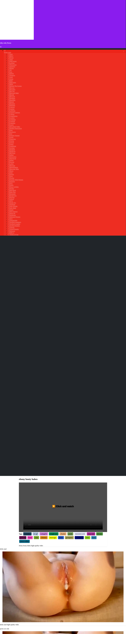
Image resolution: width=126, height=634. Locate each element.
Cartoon (11, 107)
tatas (87, 299)
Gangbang (12, 146)
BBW (10, 84)
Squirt (10, 210)
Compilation (12, 116)
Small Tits (12, 203)
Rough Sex (12, 195)
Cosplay (11, 118)
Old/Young (12, 61)
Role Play (12, 192)
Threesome (12, 65)
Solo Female (12, 206)
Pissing (11, 178)
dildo (61, 299)
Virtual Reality (13, 229)
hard (94, 299)
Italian (11, 160)
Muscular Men (13, 169)
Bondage (11, 98)
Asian (10, 79)
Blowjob (11, 96)
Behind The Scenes (15, 86)
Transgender (12, 220)
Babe (10, 81)
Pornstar (11, 181)
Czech (10, 125)
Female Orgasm (13, 135)
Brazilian (11, 100)
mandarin (79, 299)
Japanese (11, 66)
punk (70, 295)
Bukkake (11, 105)
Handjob (11, 150)
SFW (10, 201)
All (10, 70)
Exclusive (12, 132)
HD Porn (11, 153)
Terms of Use (13, 234)
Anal (10, 59)
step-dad (91, 295)
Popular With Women (15, 180)
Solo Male (12, 208)
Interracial (12, 158)
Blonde (11, 95)
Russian (11, 197)
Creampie (12, 119)
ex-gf (36, 295)
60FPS (11, 73)
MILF (10, 56)
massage (53, 299)
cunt (36, 299)
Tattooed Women (14, 217)
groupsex (69, 299)
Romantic (12, 194)
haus (30, 299)
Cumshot (11, 123)
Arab (10, 77)
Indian (11, 155)
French (11, 142)
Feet (10, 134)
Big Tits (11, 91)
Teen (10, 54)
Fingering (12, 139)
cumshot (27, 295)
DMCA (11, 233)
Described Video (14, 127)
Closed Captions (14, 112)
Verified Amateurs (14, 222)
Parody (11, 174)
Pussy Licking (13, 187)
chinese (44, 299)
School (11, 199)
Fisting (11, 141)
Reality (11, 188)
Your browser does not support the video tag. (63, 348)
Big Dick (11, 89)
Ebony (11, 58)
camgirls (43, 295)
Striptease (12, 215)
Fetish (10, 137)
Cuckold (11, 121)
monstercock (80, 295)
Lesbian (11, 63)
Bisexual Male (13, 93)
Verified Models (14, 226)
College (11, 114)
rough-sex (53, 295)
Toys (10, 218)
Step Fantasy (13, 211)
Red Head (12, 190)
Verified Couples (14, 224)
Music (10, 171)
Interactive (12, 157)
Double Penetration (15, 128)
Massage (11, 165)
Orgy (10, 173)
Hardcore (11, 151)
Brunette (11, 104)
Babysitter (12, 82)
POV (10, 183)
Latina (11, 164)
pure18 (22, 299)
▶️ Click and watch (63, 267)
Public (11, 185)
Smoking (11, 204)
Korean (11, 162)
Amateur (11, 75)
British (11, 102)
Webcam (11, 231)
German (11, 148)
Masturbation (13, 167)
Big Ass (11, 88)
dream (99, 295)
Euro (10, 130)
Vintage (11, 227)
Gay (10, 72)
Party (10, 176)
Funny (11, 144)
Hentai (11, 68)
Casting (11, 109)
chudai (62, 295)
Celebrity (11, 111)
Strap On (11, 213)
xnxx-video (24, 303)
